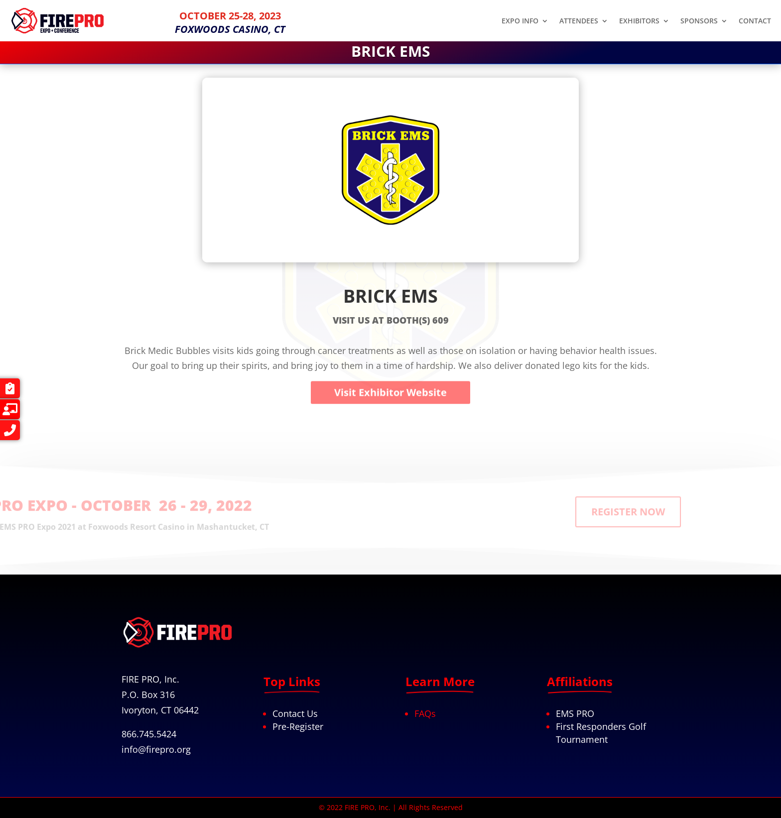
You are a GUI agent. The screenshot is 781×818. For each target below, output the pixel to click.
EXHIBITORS (639, 21)
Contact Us (295, 713)
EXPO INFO (520, 21)
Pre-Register (297, 726)
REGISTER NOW (692, 503)
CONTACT (755, 21)
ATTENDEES (578, 21)
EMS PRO (575, 713)
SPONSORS (699, 21)
